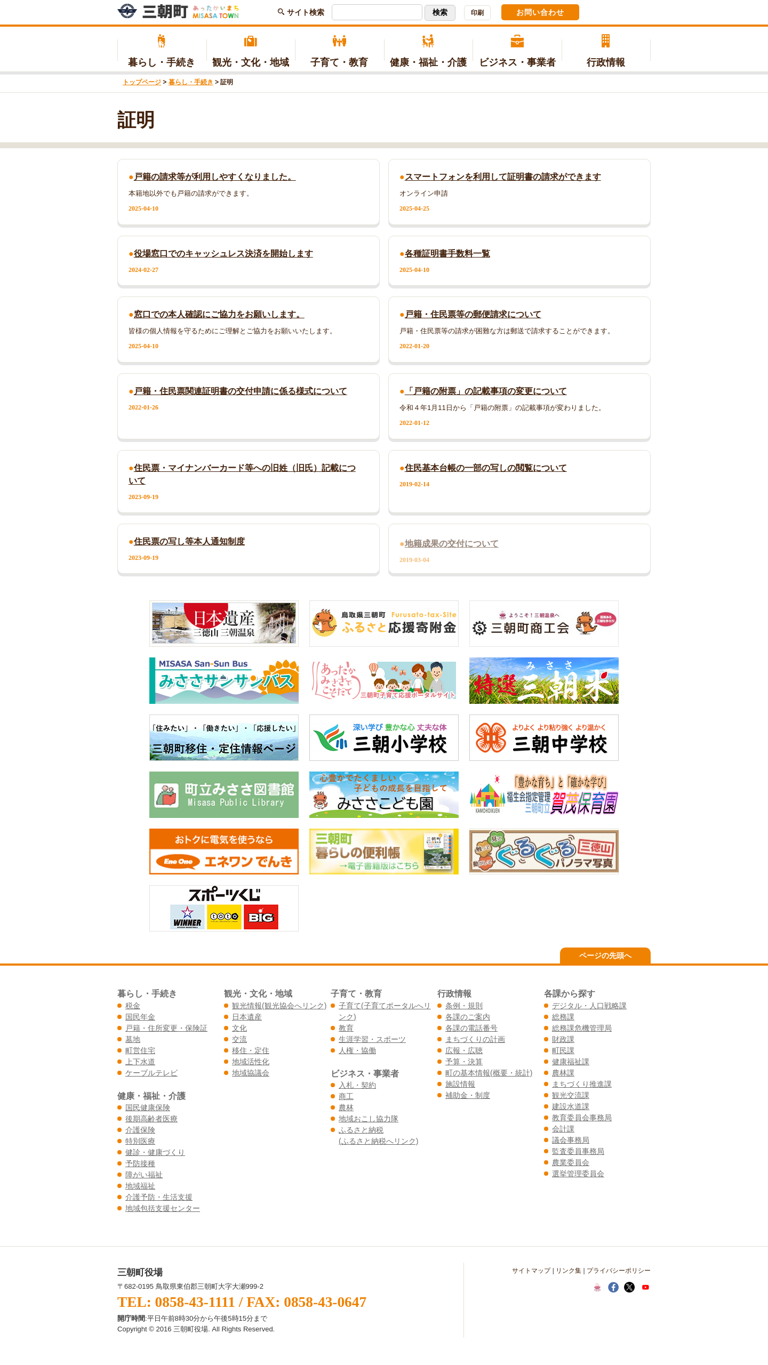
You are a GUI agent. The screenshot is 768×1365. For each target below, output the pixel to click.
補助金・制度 (467, 1095)
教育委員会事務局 (582, 1117)
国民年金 (140, 1017)
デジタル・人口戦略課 (589, 1005)
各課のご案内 (467, 1017)
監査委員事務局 (578, 1151)
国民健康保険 (147, 1107)
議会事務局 (570, 1140)
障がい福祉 (144, 1174)
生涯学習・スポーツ (372, 1039)
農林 (346, 1107)
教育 (346, 1028)
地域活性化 (250, 1061)
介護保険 (140, 1130)
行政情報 (606, 51)
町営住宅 (140, 1050)
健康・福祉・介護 (428, 51)
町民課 (563, 1050)
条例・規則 (464, 1005)
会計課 (563, 1129)
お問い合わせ (540, 12)
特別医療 (140, 1141)
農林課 (563, 1073)
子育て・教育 (339, 51)
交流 (239, 1039)
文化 (239, 1028)
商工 (346, 1096)
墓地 (132, 1039)
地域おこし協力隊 (368, 1118)
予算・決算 (464, 1061)
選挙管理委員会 (578, 1173)
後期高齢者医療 (151, 1118)
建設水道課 (570, 1106)
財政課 (563, 1039)
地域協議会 (250, 1073)
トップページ (142, 82)
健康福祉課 (570, 1061)
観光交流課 (570, 1095)
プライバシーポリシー (619, 1270)
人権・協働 (357, 1050)
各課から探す (569, 993)
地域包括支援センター (162, 1208)
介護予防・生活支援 (159, 1197)
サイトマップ (531, 1270)
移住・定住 (250, 1050)
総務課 (563, 1017)
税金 (132, 1005)
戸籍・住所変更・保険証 (166, 1028)
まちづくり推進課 (582, 1084)
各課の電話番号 (471, 1028)
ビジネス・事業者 (517, 51)
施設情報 (460, 1084)
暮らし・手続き (161, 51)
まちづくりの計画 (475, 1039)
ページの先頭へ (605, 955)
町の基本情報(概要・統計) (488, 1073)
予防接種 (140, 1163)
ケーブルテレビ (151, 1073)
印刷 (477, 13)
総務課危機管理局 (582, 1028)
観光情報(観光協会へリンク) (279, 1005)
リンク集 (568, 1270)
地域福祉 (140, 1186)
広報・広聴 (464, 1050)
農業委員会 (570, 1162)
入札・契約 (357, 1085)
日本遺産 (247, 1017)
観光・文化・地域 (250, 51)
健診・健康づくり (155, 1152)
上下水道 (140, 1061)
